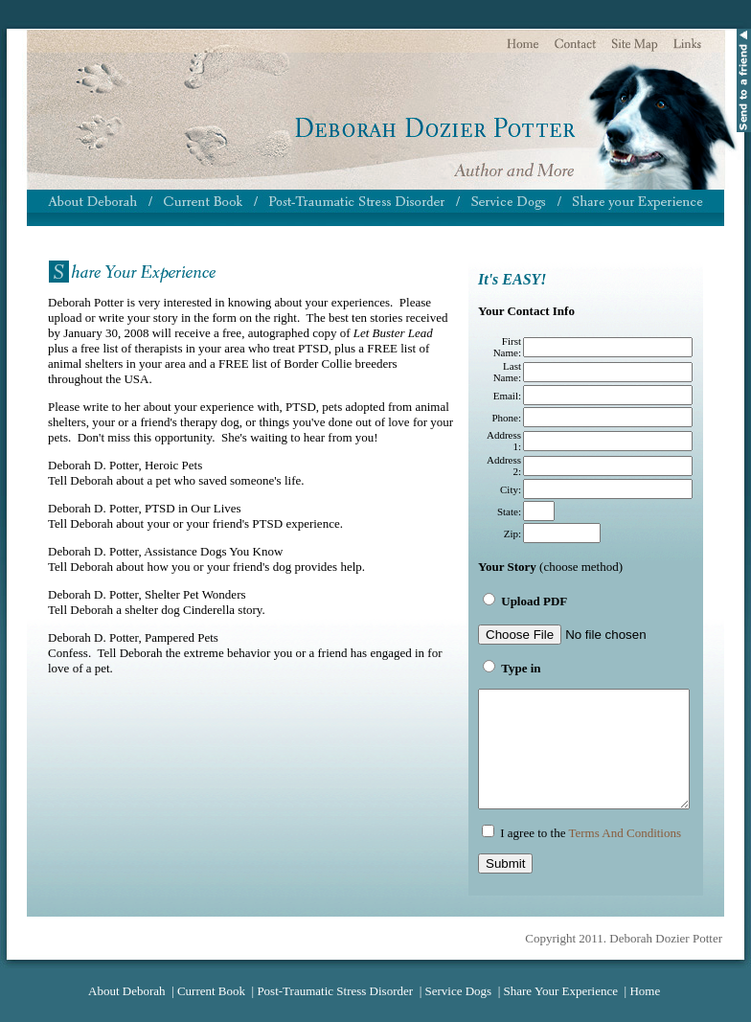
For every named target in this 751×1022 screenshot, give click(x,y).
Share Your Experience (563, 1014)
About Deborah (128, 1014)
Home (644, 1014)
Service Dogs (459, 1014)
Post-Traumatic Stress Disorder (336, 1014)
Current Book (212, 1014)
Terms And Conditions (624, 856)
